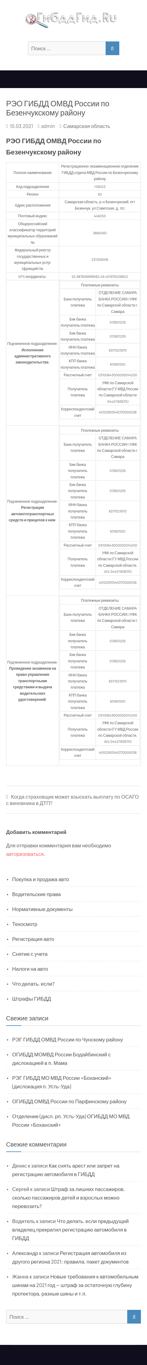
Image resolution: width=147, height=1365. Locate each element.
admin (48, 126)
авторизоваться (25, 854)
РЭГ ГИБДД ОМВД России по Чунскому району (67, 1039)
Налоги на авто (30, 969)
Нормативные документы (42, 909)
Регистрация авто (33, 939)
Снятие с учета (29, 954)
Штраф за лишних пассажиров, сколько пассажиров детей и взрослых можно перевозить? (68, 1197)
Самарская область (86, 126)
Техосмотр (24, 924)
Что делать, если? (33, 983)
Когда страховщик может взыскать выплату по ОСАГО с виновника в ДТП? (72, 800)
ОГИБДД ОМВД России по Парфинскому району (69, 1101)
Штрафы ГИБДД (31, 998)
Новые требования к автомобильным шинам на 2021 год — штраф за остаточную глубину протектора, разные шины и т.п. (75, 1284)
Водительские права (36, 894)
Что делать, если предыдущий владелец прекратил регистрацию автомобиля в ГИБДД (70, 1229)
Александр (25, 1253)
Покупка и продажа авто (40, 879)
